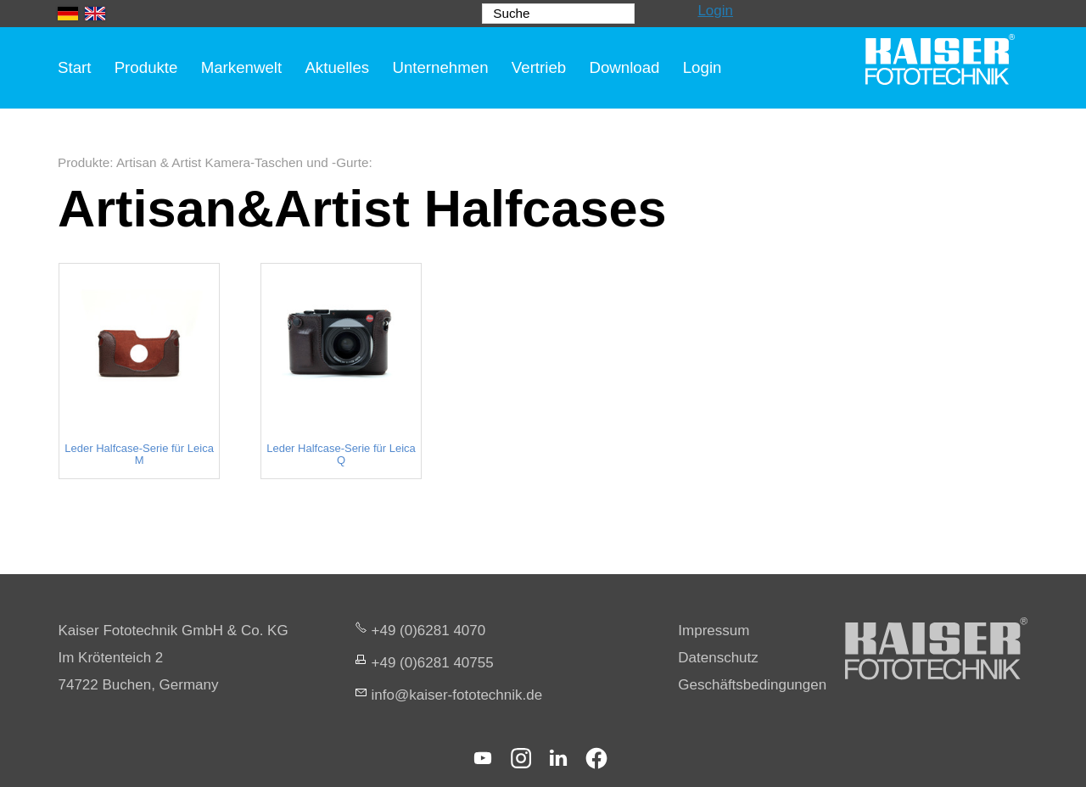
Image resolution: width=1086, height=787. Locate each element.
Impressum (713, 630)
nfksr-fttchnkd (457, 695)
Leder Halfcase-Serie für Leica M (139, 454)
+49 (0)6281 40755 (433, 663)
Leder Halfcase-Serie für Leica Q (341, 454)
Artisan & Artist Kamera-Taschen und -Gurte (242, 162)
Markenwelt (242, 67)
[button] (482, 758)
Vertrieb (539, 67)
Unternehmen (440, 67)
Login (715, 11)
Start (74, 67)
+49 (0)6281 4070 (429, 630)
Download (624, 67)
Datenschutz (718, 658)
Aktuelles (337, 67)
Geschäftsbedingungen (752, 685)
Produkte (146, 67)
